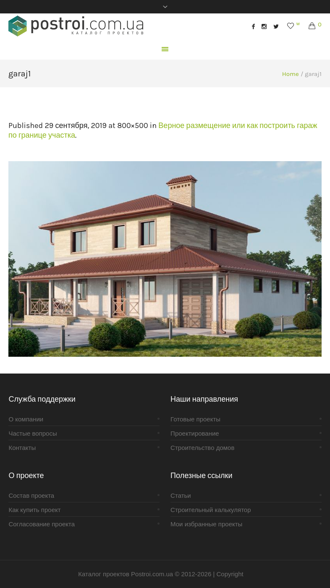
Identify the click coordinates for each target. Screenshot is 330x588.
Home (290, 74)
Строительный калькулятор (210, 509)
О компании (25, 419)
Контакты (22, 447)
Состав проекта (31, 495)
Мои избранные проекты (206, 524)
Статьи (180, 495)
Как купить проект (34, 509)
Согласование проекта (41, 524)
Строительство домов (202, 447)
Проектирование (194, 433)
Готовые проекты (195, 419)
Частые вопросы (32, 433)
